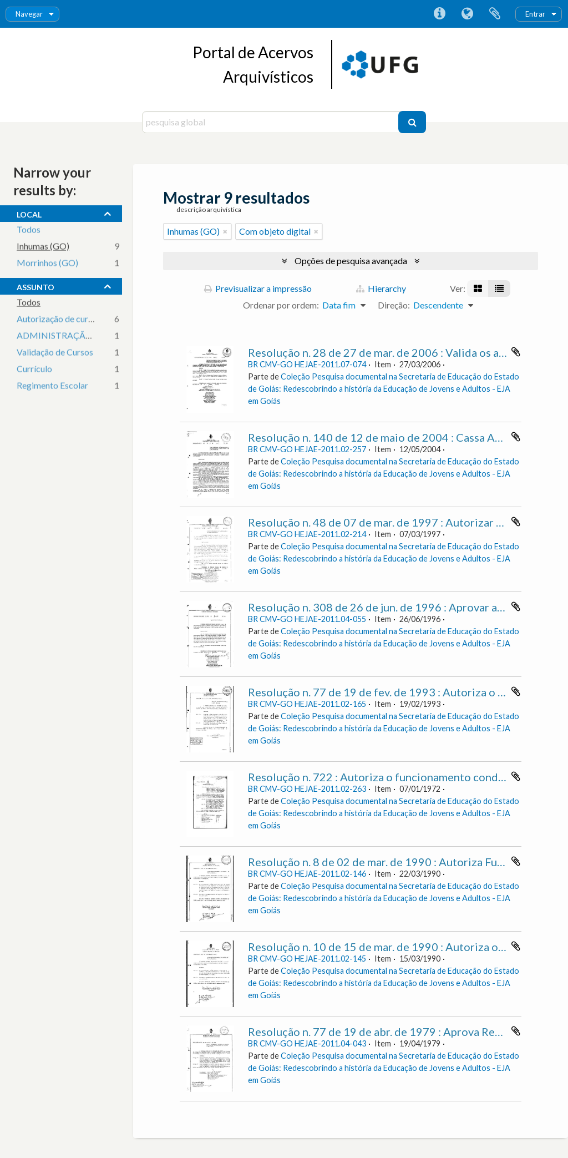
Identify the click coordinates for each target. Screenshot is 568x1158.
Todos (28, 230)
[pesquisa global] (271, 122)
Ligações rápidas (439, 14)
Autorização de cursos (59, 319)
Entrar (535, 13)
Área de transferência (495, 14)
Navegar (29, 13)
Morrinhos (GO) (47, 263)
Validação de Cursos (55, 352)
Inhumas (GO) (43, 246)
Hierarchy (381, 288)
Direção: (394, 305)
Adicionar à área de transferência (515, 351)
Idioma (467, 14)
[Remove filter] (225, 231)
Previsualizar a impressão (258, 288)
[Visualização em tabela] (499, 288)
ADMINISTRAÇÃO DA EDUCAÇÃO (88, 336)
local (29, 213)
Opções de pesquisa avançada (351, 260)
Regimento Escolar (52, 386)
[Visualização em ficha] (478, 288)
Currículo (34, 369)
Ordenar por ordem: (281, 305)
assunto (35, 285)
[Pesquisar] (412, 122)
